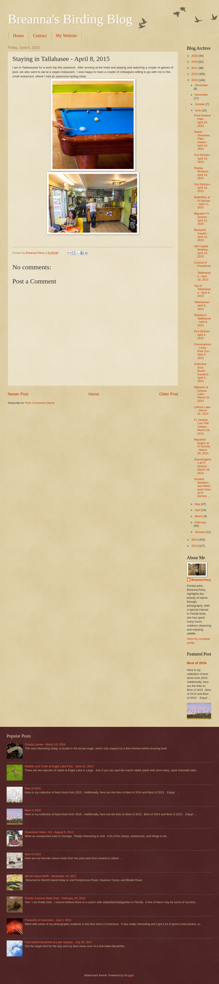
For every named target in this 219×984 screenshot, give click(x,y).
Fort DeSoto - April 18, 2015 (202, 188)
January (200, 532)
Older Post (168, 394)
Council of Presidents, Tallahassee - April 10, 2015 (202, 271)
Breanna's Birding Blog (70, 19)
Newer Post (18, 394)
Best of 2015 (33, 788)
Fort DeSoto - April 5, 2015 (202, 335)
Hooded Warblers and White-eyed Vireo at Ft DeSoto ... (202, 487)
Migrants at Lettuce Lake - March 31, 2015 (202, 394)
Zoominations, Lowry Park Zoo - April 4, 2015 (202, 351)
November (201, 94)
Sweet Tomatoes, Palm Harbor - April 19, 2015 (202, 140)
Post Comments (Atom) (40, 403)
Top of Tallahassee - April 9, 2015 (202, 291)
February (200, 522)
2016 (194, 74)
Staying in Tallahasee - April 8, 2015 (202, 320)
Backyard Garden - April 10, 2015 (201, 235)
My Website (66, 35)
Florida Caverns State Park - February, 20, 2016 (55, 898)
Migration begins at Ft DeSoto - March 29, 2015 (202, 446)
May (198, 504)
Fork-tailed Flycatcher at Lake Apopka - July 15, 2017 (58, 942)
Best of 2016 (197, 663)
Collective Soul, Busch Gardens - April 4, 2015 (202, 372)
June (198, 110)
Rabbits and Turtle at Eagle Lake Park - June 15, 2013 (59, 766)
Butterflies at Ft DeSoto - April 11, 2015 (202, 202)
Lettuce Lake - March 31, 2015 (202, 410)
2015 (194, 80)
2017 (194, 68)
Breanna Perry (201, 579)
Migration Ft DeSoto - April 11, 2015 (201, 218)
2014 (194, 539)
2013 (194, 545)
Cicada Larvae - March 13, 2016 (45, 744)
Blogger (129, 975)
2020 (194, 55)
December (201, 85)
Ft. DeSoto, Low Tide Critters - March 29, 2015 (202, 426)
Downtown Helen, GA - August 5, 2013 (49, 832)
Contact (40, 35)
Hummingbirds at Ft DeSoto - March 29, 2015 (202, 466)
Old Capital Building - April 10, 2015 (201, 251)
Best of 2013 (33, 854)
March (199, 516)
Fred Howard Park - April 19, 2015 (202, 120)
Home (18, 35)
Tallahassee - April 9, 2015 (202, 305)
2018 (194, 61)
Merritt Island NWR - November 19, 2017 (50, 876)
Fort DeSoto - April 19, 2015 (202, 158)
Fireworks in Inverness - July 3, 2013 (48, 920)
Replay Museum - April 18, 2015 (202, 173)
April (198, 510)
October (200, 104)
